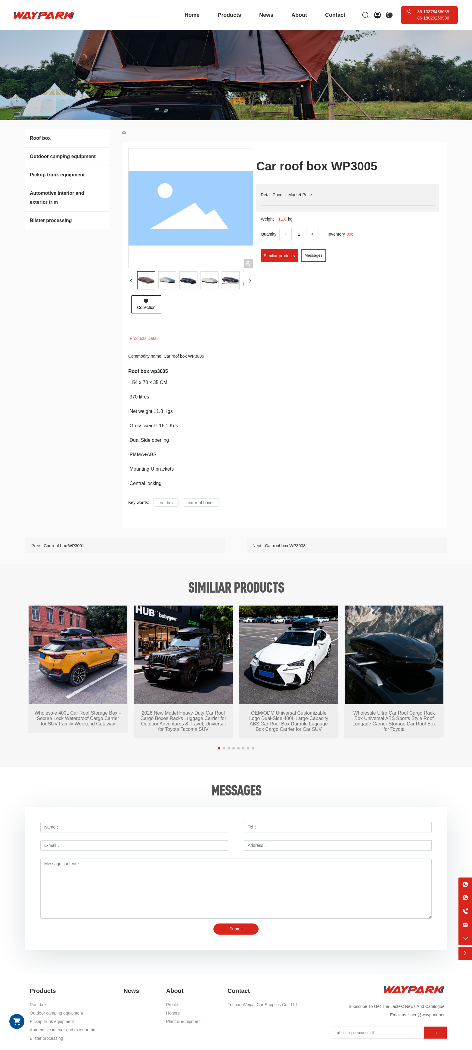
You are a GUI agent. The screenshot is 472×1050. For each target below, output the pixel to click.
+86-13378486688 (432, 11)
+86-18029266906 (432, 18)
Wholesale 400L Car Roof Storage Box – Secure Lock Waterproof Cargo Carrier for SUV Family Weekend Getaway (78, 718)
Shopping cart (17, 1021)
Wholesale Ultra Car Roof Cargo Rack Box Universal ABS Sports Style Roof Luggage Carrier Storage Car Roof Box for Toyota (394, 721)
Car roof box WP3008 (285, 545)
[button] (219, 748)
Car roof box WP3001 (64, 545)
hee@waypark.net (427, 1014)
